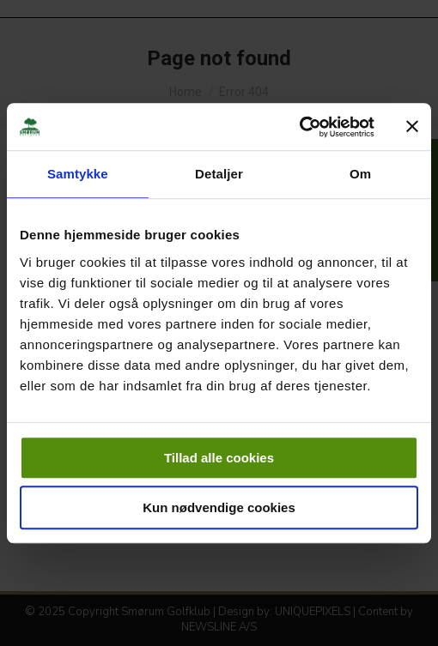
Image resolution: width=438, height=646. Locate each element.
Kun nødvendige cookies (219, 507)
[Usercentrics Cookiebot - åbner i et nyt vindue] (299, 127)
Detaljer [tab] (219, 173)
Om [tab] (360, 173)
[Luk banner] (412, 127)
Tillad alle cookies (219, 457)
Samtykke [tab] (77, 173)
